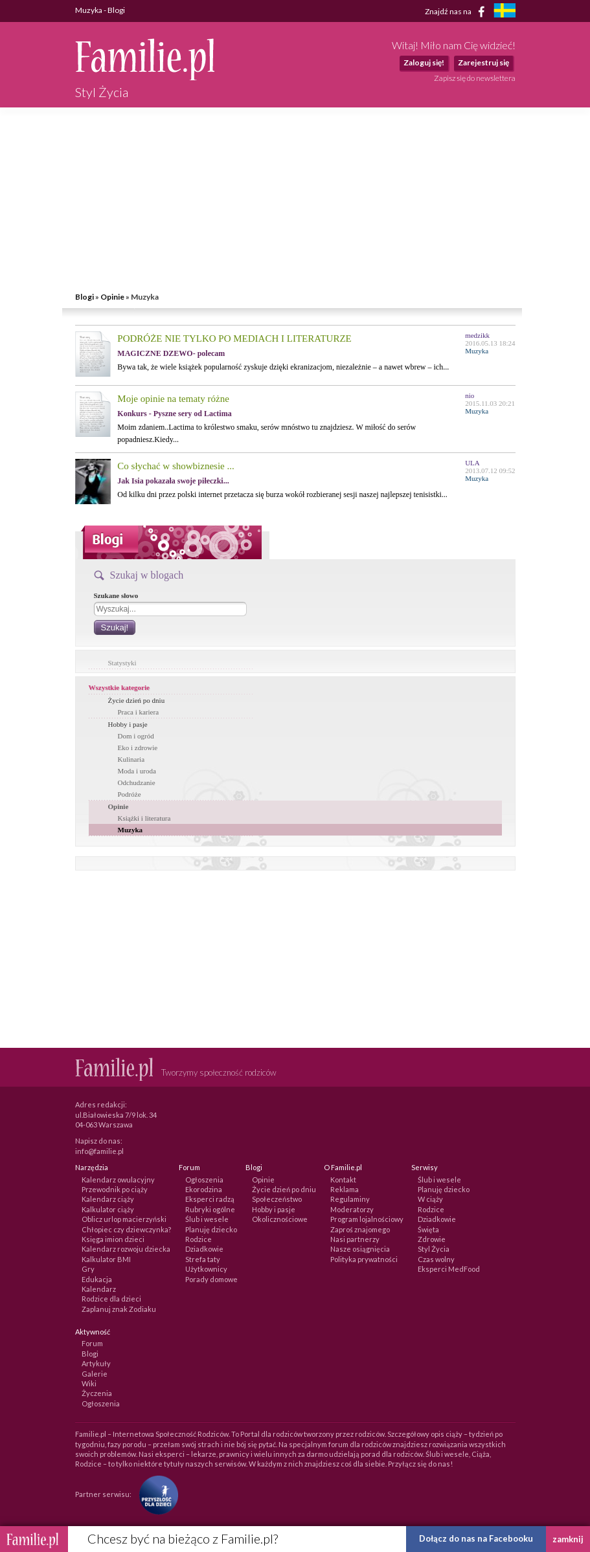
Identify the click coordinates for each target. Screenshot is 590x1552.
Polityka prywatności (364, 1259)
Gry (88, 1269)
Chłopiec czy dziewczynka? (126, 1229)
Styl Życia (433, 1249)
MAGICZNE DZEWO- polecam (171, 353)
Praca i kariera (138, 712)
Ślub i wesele (207, 1219)
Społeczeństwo (277, 1199)
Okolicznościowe (280, 1219)
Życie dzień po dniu (136, 700)
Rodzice (198, 1239)
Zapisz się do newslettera (475, 78)
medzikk (477, 335)
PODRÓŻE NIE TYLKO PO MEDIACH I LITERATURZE (234, 338)
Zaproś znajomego (360, 1229)
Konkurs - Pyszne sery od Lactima (174, 413)
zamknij (568, 1539)
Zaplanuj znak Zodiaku (119, 1309)
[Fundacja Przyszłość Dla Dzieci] (155, 1494)
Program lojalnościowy (366, 1219)
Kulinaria (131, 759)
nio (469, 395)
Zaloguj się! (423, 62)
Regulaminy (350, 1199)
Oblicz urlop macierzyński (124, 1219)
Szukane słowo (116, 595)
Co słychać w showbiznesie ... (175, 466)
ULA (472, 463)
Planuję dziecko (211, 1229)
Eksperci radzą (209, 1199)
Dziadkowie (204, 1249)
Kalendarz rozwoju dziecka (126, 1249)
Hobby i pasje (128, 724)
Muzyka (130, 830)
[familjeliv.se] (505, 12)
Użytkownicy (206, 1269)
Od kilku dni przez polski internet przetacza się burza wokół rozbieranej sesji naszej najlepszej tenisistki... (282, 494)
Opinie (112, 297)
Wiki (89, 1383)
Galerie (95, 1373)
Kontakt (343, 1179)
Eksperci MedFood (449, 1269)
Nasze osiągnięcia (360, 1249)
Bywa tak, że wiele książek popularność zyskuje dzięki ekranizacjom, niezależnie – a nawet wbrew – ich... (283, 366)
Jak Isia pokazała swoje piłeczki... (173, 480)
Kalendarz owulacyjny (118, 1179)
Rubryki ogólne (210, 1209)
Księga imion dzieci (113, 1239)
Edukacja (97, 1279)
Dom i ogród (136, 736)
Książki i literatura (144, 818)
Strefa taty (202, 1259)
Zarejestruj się (483, 62)
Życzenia (97, 1393)
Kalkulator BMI (106, 1259)
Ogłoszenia (204, 1179)
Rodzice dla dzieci (111, 1298)
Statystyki (122, 663)
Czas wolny (436, 1259)
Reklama (344, 1189)
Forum (92, 1343)
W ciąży (430, 1199)
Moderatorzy (352, 1209)
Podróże (129, 794)
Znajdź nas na (457, 12)
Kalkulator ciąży (108, 1209)
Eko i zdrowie (138, 747)
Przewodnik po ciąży (115, 1189)
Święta (428, 1229)
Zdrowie (432, 1239)
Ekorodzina (203, 1189)
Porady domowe (211, 1279)
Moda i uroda (137, 771)
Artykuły (96, 1363)
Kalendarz (99, 1289)
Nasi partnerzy (355, 1239)
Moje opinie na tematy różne (173, 399)
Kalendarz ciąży (108, 1199)
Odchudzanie (136, 782)
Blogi (84, 297)
